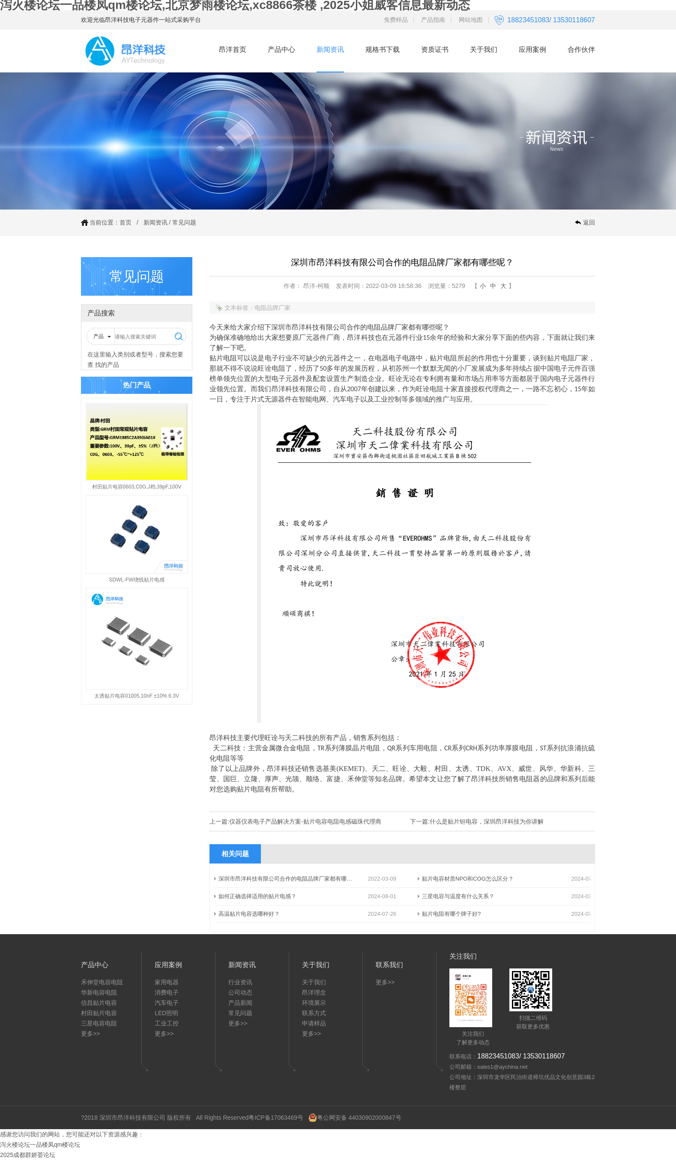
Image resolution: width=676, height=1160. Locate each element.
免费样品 (396, 19)
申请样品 (314, 1023)
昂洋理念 (314, 992)
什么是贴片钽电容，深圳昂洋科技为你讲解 (487, 821)
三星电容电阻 (99, 1023)
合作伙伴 (581, 49)
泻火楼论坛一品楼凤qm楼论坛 (40, 1144)
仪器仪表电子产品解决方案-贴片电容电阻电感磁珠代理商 (305, 821)
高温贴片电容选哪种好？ (249, 914)
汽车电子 (167, 1002)
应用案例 (532, 49)
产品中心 (281, 49)
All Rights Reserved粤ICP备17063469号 (249, 1117)
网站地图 (471, 19)
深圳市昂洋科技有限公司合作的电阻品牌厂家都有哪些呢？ (290, 878)
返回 (589, 222)
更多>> (90, 1033)
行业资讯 (240, 982)
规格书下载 (382, 49)
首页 (126, 222)
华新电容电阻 (99, 992)
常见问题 (184, 222)
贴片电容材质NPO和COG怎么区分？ (468, 878)
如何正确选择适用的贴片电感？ (257, 896)
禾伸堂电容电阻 (102, 982)
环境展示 (314, 1002)
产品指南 (433, 19)
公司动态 (240, 992)
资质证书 (435, 49)
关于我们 (483, 49)
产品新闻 (240, 1002)
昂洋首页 (232, 49)
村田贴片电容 (99, 1013)
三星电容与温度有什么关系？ (458, 896)
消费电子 (167, 992)
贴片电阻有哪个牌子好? (451, 914)
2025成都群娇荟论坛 (27, 1154)
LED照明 (166, 1013)
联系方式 (314, 1013)
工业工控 (167, 1023)
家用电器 (167, 982)
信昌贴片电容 (99, 1002)
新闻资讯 (330, 49)
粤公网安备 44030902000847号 (354, 1117)
